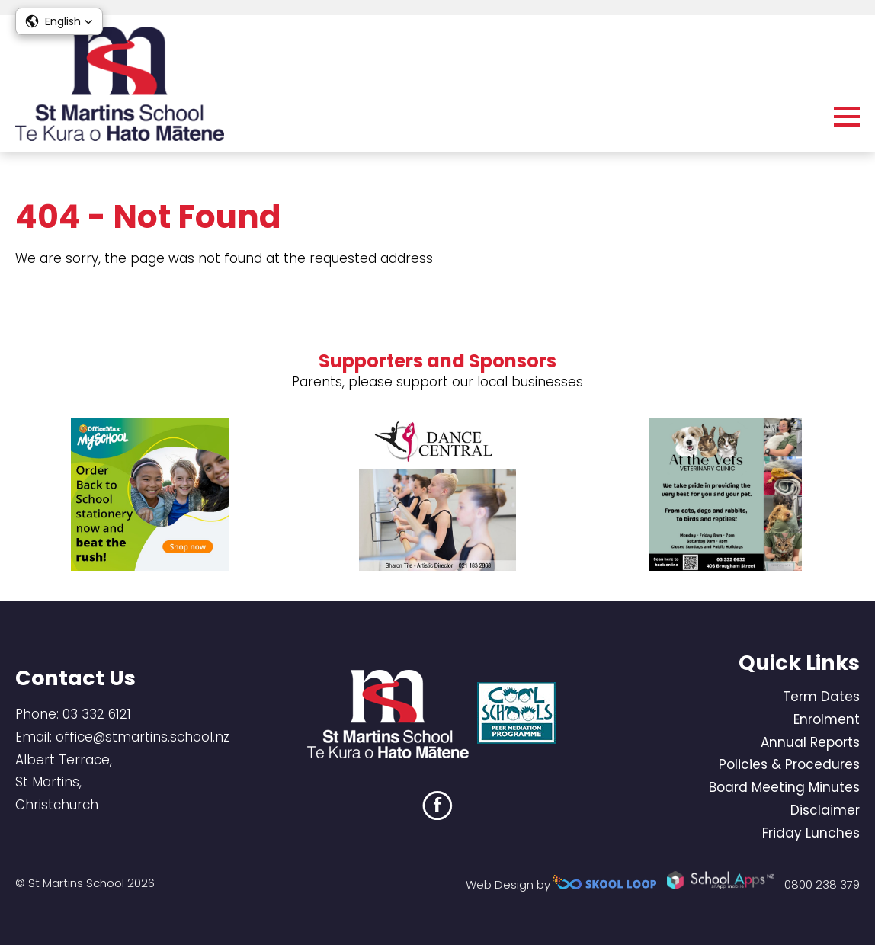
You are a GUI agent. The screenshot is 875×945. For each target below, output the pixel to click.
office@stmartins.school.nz (142, 737)
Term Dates (821, 696)
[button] (59, 21)
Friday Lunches (811, 833)
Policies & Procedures (789, 764)
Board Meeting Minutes (784, 787)
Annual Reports (810, 742)
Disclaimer (825, 810)
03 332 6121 (96, 714)
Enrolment (826, 719)
